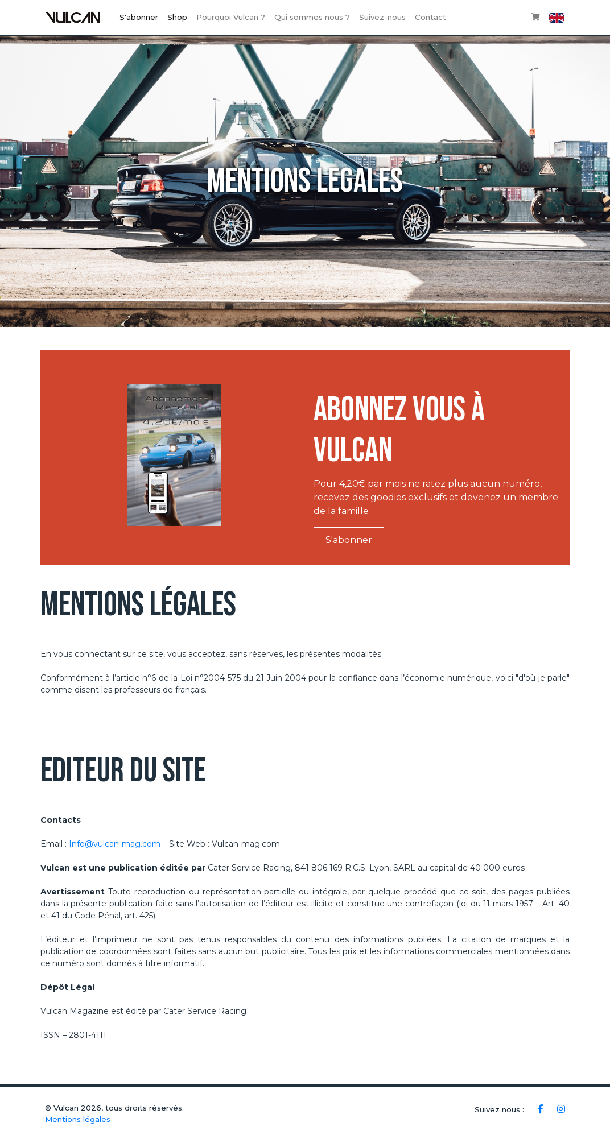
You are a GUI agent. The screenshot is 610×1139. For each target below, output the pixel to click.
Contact (430, 17)
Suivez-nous (382, 17)
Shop (177, 17)
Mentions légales (77, 1119)
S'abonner (138, 17)
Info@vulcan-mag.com (114, 844)
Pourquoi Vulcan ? (230, 17)
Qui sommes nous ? (312, 17)
